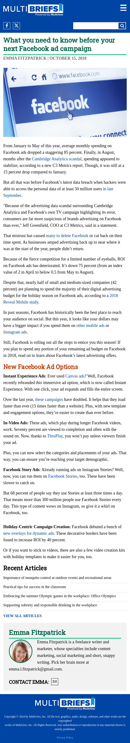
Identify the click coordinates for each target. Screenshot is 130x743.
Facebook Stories (62, 476)
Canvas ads (74, 376)
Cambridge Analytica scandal (56, 159)
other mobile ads (90, 325)
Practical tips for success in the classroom (34, 587)
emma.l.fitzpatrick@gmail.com (35, 669)
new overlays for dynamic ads (28, 533)
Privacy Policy (65, 737)
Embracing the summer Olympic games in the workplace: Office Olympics (59, 596)
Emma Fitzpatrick (25, 58)
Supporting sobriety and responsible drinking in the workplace (50, 605)
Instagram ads (15, 332)
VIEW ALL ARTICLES (22, 616)
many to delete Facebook (67, 235)
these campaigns (49, 399)
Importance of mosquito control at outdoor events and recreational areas (57, 578)
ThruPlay (55, 436)
